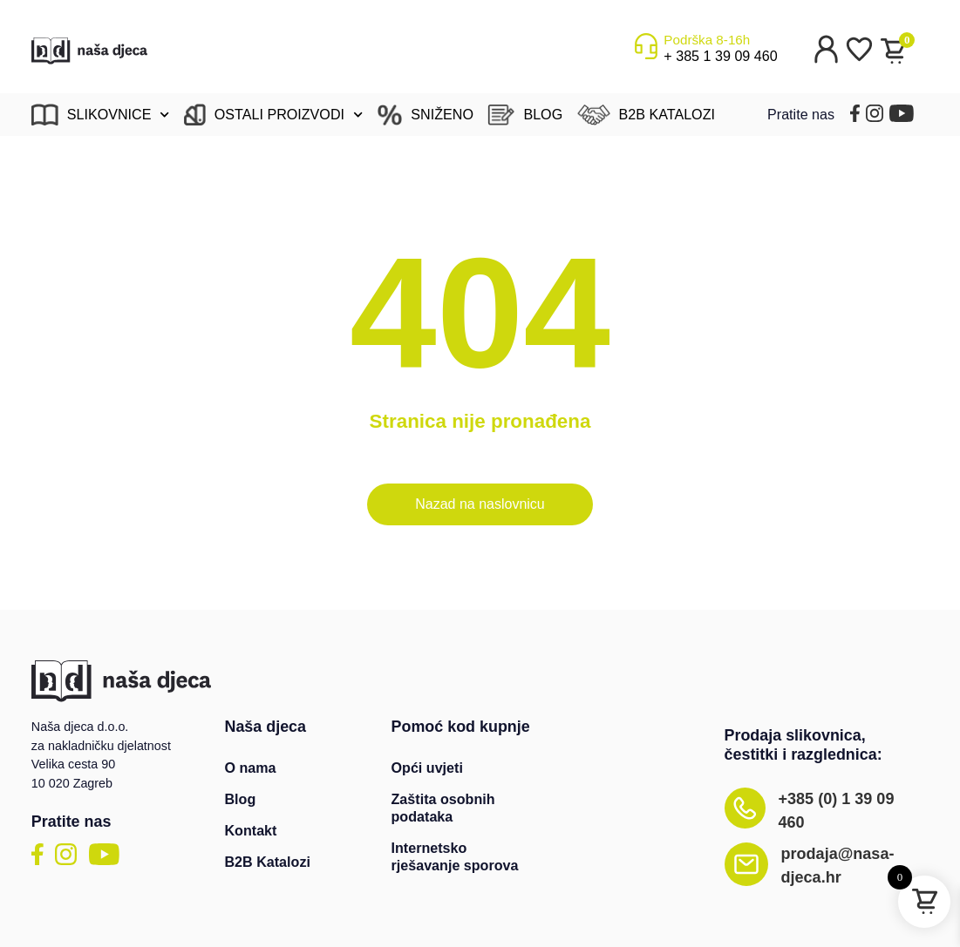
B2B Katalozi (267, 861)
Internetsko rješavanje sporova (455, 856)
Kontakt (250, 830)
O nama (250, 767)
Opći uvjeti (427, 767)
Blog (239, 799)
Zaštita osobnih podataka (443, 807)
